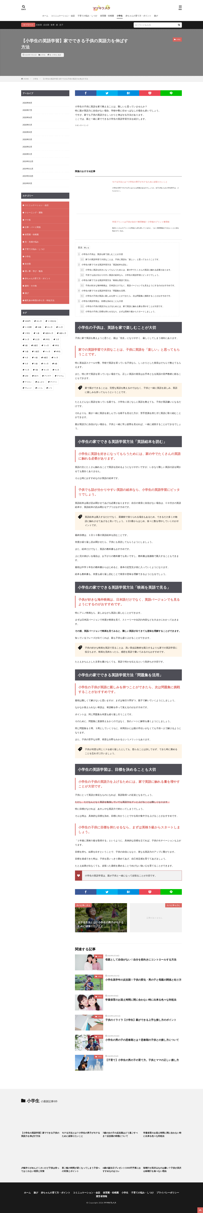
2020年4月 (27, 132)
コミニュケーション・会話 (63, 16)
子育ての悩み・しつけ (87, 16)
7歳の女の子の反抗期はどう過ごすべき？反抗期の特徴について (120, 1134)
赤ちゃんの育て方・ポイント (138, 16)
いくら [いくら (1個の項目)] (40, 388)
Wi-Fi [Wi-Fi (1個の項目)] (36, 376)
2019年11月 (28, 168)
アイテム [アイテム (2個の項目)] (60, 376)
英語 (59, 55)
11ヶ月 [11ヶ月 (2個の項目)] (49, 327)
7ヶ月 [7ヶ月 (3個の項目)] (27, 370)
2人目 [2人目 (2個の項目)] (37, 339)
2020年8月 (27, 103)
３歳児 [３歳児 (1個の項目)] (36, 351)
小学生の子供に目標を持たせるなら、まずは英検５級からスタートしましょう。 (118, 311)
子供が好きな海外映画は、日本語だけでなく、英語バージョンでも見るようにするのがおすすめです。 (128, 285)
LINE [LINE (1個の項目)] (26, 376)
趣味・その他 (31, 285)
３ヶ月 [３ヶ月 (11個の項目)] (46, 345)
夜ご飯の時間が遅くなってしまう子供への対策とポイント (81, 1169)
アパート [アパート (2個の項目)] (53, 382)
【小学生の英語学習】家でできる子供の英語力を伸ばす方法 (65, 79)
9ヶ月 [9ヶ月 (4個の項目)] (57, 370)
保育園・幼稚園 (107, 16)
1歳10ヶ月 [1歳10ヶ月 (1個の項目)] (49, 333)
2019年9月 (27, 183)
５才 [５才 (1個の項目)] (26, 364)
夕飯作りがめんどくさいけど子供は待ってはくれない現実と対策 (40, 1169)
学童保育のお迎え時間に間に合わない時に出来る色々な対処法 (140, 999)
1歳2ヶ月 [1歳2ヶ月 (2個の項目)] (62, 333)
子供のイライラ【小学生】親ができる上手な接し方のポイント (140, 1019)
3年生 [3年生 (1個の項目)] (57, 345)
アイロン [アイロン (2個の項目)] (28, 382)
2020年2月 (27, 146)
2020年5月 (27, 125)
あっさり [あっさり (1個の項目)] (40, 382)
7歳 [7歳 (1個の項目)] (36, 370)
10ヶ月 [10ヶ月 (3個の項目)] (39, 321)
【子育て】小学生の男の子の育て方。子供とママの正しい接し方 (142, 1059)
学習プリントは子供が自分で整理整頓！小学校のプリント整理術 (140, 222)
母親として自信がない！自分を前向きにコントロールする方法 (140, 959)
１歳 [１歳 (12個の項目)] (37, 333)
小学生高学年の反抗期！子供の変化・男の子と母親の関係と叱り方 (143, 979)
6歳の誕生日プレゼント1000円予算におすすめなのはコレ (122, 1169)
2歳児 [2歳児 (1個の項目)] (35, 345)
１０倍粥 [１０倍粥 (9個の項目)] (28, 327)
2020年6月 (27, 117)
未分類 (28, 264)
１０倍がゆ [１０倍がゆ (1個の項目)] (52, 321)
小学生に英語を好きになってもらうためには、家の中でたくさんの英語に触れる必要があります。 (126, 270)
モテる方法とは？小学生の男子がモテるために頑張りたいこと (139, 182)
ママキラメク (110, 1202)
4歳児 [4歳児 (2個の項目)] (45, 357)
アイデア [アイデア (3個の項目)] (47, 376)
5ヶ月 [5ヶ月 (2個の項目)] (56, 357)
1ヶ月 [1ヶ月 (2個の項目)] (60, 327)
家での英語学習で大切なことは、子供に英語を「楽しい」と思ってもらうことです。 (120, 259)
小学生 (120, 16)
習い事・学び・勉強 (34, 271)
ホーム (45, 16)
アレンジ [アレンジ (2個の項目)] (28, 388)
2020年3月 (27, 139)
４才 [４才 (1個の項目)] (26, 357)
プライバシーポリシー (167, 1192)
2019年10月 (28, 176)
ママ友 (28, 220)
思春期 (39, 25)
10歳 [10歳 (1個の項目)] (39, 327)
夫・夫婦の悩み (32, 242)
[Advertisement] (128, 146)
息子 (61, 25)
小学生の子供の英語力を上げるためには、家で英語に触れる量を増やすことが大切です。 (122, 306)
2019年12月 (28, 161)
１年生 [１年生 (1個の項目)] (27, 333)
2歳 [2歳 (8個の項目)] (26, 345)
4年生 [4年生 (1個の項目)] (58, 351)
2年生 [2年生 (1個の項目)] (47, 339)
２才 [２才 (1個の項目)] (57, 339)
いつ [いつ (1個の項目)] (50, 388)
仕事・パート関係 (33, 227)
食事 (53, 25)
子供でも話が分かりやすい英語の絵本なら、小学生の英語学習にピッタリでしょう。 (120, 275)
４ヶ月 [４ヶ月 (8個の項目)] (47, 351)
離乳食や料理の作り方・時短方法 (39, 300)
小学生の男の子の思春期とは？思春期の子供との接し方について (142, 1039)
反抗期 (46, 25)
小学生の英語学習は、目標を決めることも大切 (100, 301)
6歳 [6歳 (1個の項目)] (55, 364)
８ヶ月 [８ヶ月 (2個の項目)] (46, 370)
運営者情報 (101, 1196)
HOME (26, 79)
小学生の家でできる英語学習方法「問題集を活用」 (102, 291)
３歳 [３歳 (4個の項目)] (26, 351)
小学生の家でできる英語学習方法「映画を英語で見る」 (104, 280)
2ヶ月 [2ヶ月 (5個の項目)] (27, 339)
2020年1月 (27, 154)
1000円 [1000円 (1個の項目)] (27, 321)
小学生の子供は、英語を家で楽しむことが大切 (100, 254)
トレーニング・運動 (34, 212)
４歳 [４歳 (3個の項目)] (35, 357)
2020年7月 (27, 110)
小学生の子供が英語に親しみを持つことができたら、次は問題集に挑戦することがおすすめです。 (126, 296)
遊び (156, 16)
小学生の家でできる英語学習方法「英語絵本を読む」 (103, 264)
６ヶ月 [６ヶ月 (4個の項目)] (45, 364)
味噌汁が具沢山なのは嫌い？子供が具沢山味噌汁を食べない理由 (162, 1169)
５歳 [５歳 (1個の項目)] (35, 364)
